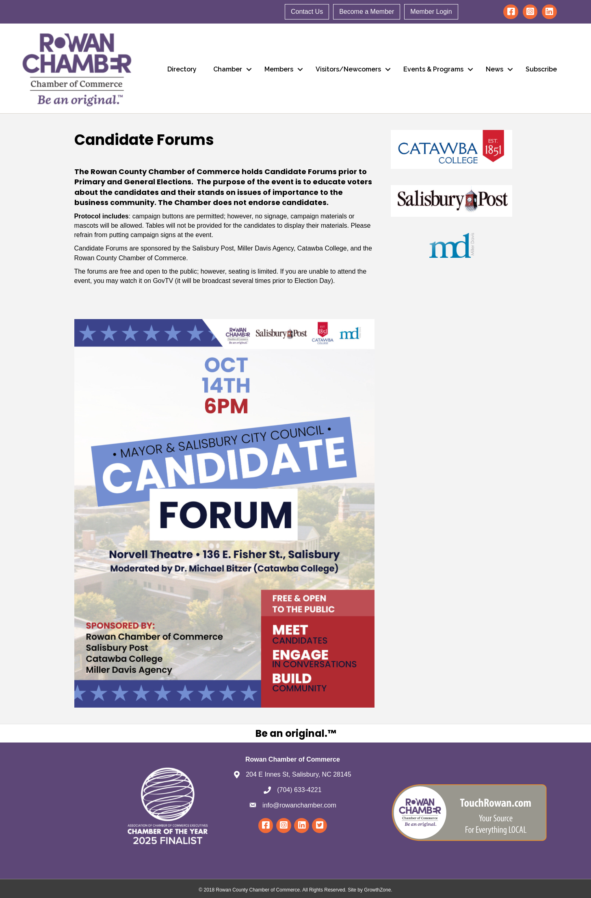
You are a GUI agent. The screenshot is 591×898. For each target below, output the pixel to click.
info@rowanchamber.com (299, 805)
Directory (182, 69)
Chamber (227, 69)
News (494, 69)
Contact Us (307, 11)
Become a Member (366, 11)
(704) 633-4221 (299, 789)
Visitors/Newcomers (348, 69)
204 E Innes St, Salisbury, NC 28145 (298, 774)
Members (278, 69)
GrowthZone (377, 890)
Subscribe (541, 69)
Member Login (431, 11)
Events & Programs (433, 69)
